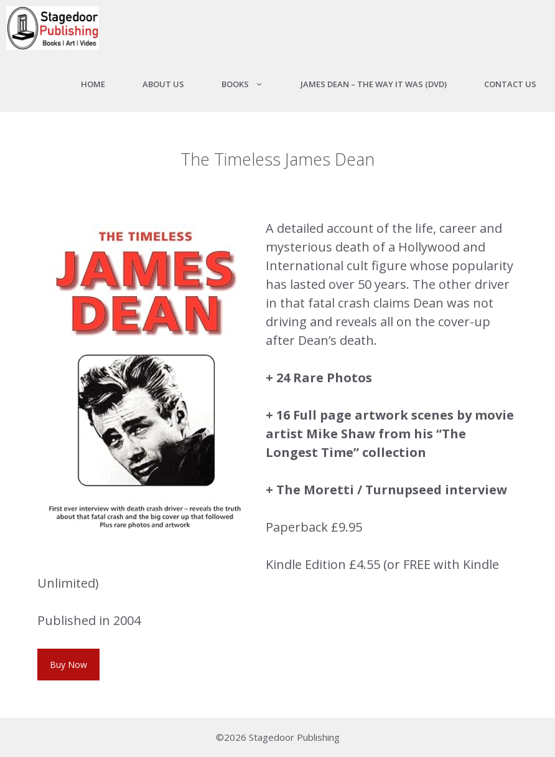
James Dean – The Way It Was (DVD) (374, 84)
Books (252, 84)
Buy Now (68, 664)
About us (163, 84)
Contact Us (510, 84)
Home (93, 84)
